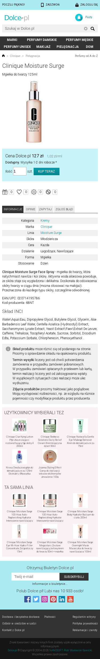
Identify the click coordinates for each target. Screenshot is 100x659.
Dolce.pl (12, 650)
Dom (89, 47)
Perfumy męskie (79, 40)
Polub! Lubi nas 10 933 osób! (50, 591)
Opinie (30, 209)
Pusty (88, 17)
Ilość (8, 171)
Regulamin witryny (84, 616)
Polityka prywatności (85, 623)
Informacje (13, 209)
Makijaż (43, 47)
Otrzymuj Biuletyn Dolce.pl (50, 567)
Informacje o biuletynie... (50, 584)
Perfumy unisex (17, 47)
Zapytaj (45, 209)
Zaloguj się (89, 4)
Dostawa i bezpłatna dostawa (20, 616)
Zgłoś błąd (64, 209)
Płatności (49, 616)
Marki (12, 40)
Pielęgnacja (68, 47)
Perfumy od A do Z (86, 55)
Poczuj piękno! (13, 4)
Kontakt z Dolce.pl (13, 630)
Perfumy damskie (42, 40)
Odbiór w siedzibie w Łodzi (19, 623)
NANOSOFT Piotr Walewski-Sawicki (70, 650)
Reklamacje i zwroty (85, 630)
